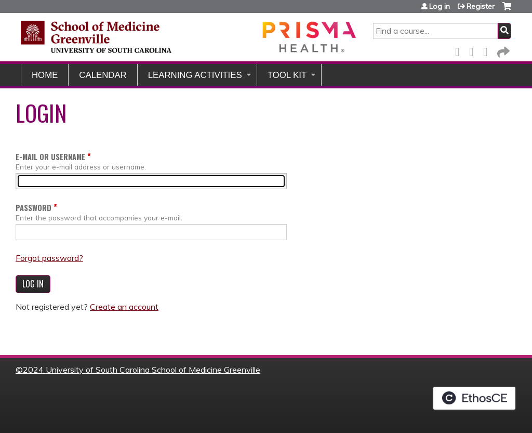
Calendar (102, 75)
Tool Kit (287, 75)
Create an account (124, 306)
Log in (439, 6)
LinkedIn (488, 50)
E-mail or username (50, 156)
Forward (502, 50)
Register (481, 6)
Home (45, 75)
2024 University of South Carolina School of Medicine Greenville (141, 369)
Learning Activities (195, 75)
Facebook (460, 50)
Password (33, 207)
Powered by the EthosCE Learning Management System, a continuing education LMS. (474, 398)
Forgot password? (49, 258)
